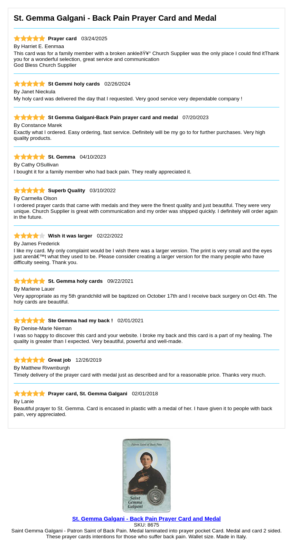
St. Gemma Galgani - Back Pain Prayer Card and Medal (146, 519)
